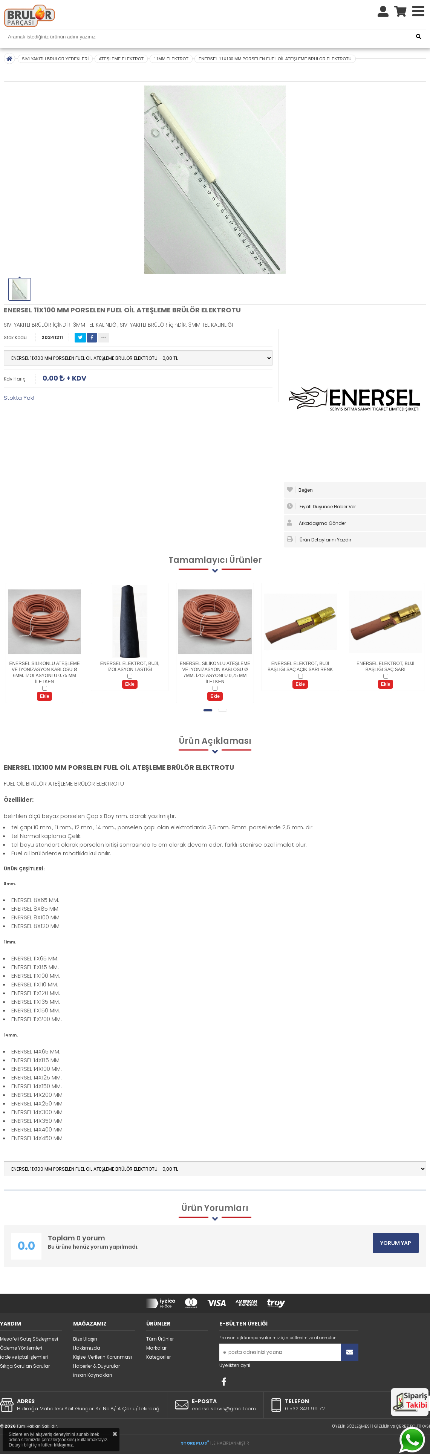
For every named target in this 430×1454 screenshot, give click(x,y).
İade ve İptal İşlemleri (24, 1357)
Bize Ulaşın (85, 1339)
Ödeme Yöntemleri (21, 1348)
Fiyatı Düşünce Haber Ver (321, 506)
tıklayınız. (64, 1445)
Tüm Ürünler (160, 1339)
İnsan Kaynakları (92, 1375)
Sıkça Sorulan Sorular (25, 1366)
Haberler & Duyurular (96, 1366)
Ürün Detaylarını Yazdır (319, 539)
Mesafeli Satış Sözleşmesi (29, 1339)
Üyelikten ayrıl (234, 1365)
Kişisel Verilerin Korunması (102, 1357)
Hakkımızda (86, 1348)
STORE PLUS (195, 1443)
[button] (207, 710)
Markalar (156, 1348)
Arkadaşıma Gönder (316, 523)
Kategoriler (158, 1357)
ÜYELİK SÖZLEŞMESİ (351, 1426)
